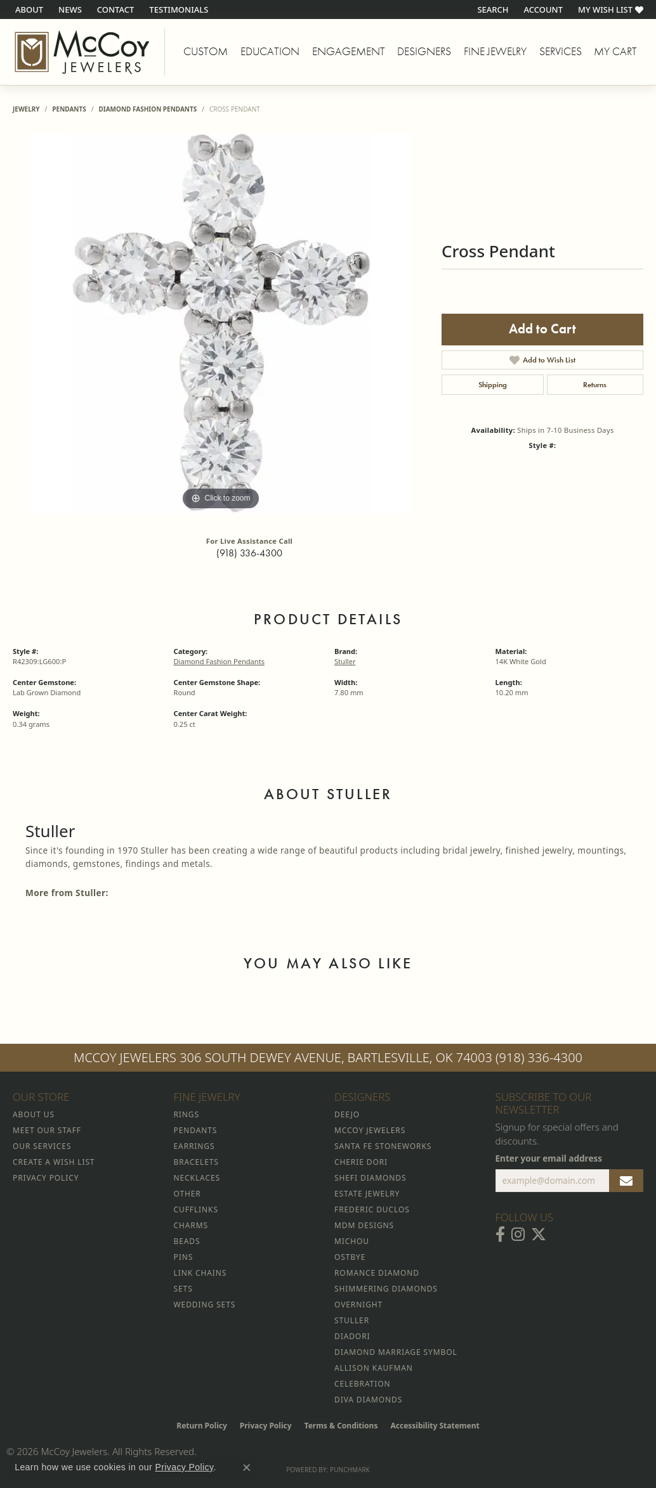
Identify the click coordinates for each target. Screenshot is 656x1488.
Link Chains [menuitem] (200, 1272)
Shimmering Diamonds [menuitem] (386, 1288)
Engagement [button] (348, 51)
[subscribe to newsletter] (626, 1180)
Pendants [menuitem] (196, 1130)
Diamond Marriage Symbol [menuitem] (395, 1352)
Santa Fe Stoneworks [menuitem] (382, 1146)
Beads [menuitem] (187, 1241)
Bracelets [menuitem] (196, 1162)
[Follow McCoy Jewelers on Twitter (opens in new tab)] (538, 1234)
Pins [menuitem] (184, 1257)
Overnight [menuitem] (358, 1304)
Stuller (345, 661)
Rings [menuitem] (186, 1114)
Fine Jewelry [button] (495, 51)
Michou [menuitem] (351, 1241)
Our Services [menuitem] (42, 1146)
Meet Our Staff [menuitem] (47, 1130)
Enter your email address (549, 1158)
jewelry (26, 109)
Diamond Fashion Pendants (147, 109)
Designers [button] (424, 51)
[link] (28, 9)
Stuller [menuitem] (351, 1320)
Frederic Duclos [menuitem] (372, 1209)
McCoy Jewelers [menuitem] (369, 1130)
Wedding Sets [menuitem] (205, 1304)
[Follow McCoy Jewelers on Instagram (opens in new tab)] (518, 1234)
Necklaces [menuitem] (197, 1177)
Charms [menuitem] (191, 1225)
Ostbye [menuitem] (349, 1257)
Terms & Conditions (341, 1425)
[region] (220, 323)
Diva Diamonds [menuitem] (368, 1399)
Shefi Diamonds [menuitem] (370, 1177)
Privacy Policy (266, 1425)
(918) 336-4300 (249, 553)
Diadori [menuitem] (352, 1336)
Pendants (69, 109)
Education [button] (269, 51)
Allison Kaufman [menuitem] (373, 1368)
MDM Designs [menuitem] (364, 1225)
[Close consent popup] (247, 1468)
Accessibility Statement (434, 1425)
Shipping (492, 385)
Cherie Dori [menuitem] (361, 1162)
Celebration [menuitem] (362, 1383)
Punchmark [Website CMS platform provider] (350, 1469)
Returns (595, 385)
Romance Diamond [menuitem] (376, 1272)
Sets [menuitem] (183, 1288)
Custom (205, 51)
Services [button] (560, 51)
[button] (491, 9)
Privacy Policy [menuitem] (46, 1177)
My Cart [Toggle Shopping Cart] (615, 51)
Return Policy (201, 1425)
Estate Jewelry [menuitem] (367, 1193)
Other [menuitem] (187, 1193)
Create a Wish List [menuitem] (54, 1162)
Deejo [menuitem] (347, 1114)
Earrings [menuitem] (194, 1146)
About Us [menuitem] (34, 1114)
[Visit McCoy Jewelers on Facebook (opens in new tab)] (500, 1234)
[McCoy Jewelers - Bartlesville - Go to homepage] (82, 52)
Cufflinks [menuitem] (196, 1209)
